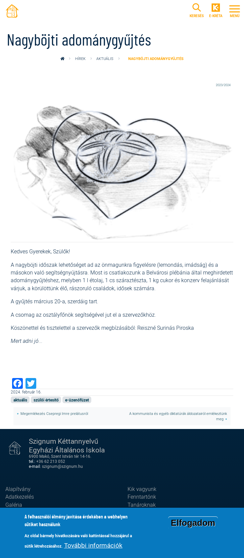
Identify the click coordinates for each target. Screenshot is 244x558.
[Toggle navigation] (234, 10)
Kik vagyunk (142, 489)
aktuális (104, 58)
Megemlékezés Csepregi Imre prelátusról (54, 413)
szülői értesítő (46, 399)
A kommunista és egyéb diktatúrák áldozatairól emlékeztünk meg (178, 416)
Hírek (80, 58)
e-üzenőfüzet (77, 399)
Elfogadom (193, 523)
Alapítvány (18, 489)
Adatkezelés (19, 496)
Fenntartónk (142, 496)
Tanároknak (142, 504)
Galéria (13, 504)
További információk (93, 546)
